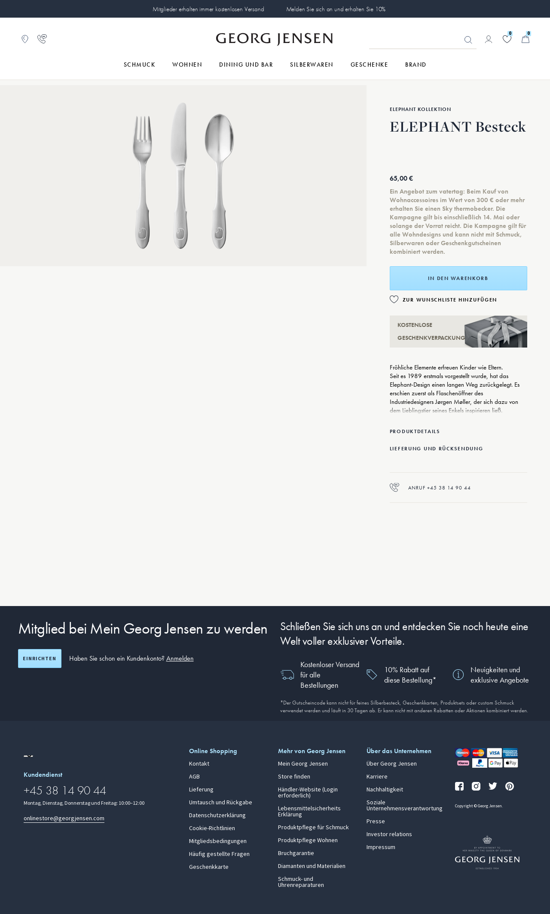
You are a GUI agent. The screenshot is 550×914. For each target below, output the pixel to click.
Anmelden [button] (180, 658)
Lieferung (201, 790)
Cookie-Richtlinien (212, 828)
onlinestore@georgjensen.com (64, 818)
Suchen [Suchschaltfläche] (468, 40)
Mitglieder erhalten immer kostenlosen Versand (208, 9)
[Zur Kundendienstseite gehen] (42, 39)
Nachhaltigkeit (385, 790)
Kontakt (199, 764)
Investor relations (389, 834)
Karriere (377, 777)
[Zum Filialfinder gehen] (25, 39)
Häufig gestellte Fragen (219, 854)
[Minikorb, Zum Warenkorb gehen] (525, 39)
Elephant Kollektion (420, 109)
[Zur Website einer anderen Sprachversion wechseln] (28, 756)
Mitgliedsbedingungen (218, 841)
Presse (376, 822)
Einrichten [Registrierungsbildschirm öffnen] (39, 658)
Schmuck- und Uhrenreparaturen (301, 882)
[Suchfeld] (423, 39)
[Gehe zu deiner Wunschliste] (507, 39)
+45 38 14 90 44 (65, 790)
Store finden (294, 777)
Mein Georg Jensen (303, 764)
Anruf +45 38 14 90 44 (430, 487)
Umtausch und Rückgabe (220, 803)
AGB (194, 777)
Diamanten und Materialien (311, 866)
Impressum (381, 847)
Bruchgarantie (296, 853)
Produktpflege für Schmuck (313, 828)
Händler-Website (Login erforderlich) (308, 793)
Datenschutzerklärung (217, 815)
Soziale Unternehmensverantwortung (405, 806)
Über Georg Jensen (392, 764)
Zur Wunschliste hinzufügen (450, 299)
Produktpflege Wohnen (308, 840)
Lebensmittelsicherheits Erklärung (309, 812)
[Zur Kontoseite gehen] (488, 39)
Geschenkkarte (209, 867)
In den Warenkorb (458, 278)
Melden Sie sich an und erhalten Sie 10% (336, 9)
